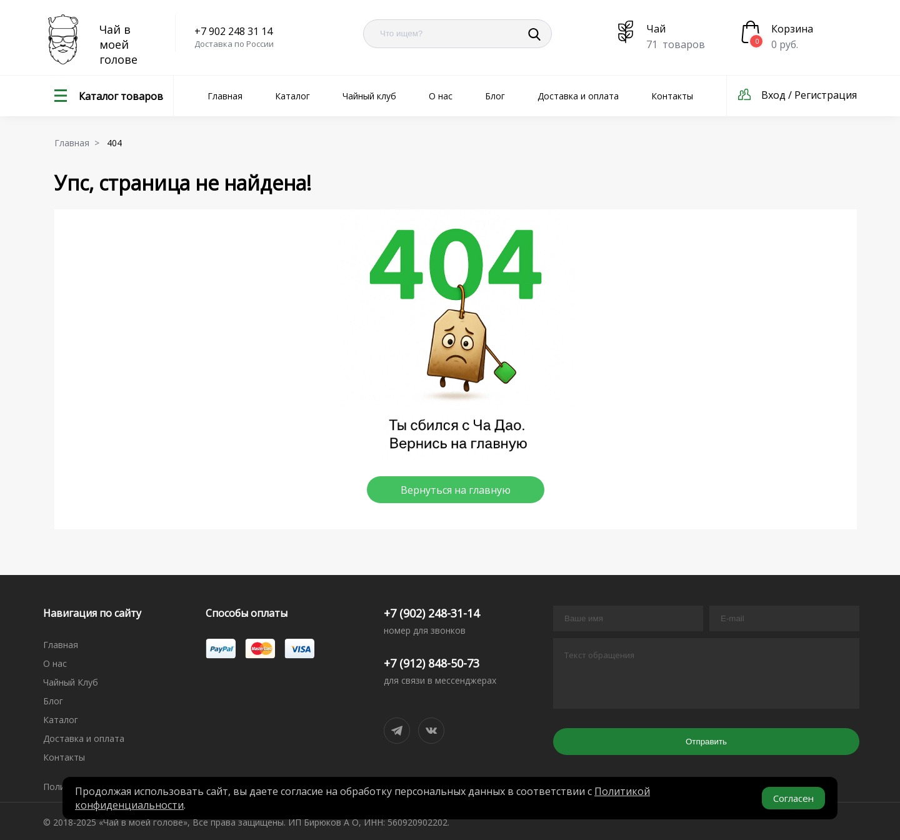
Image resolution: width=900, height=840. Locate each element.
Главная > (79, 143)
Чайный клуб (369, 96)
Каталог (292, 96)
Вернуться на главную (456, 490)
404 (117, 143)
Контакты (672, 96)
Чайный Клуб (70, 682)
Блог (495, 96)
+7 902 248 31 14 (233, 31)
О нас (440, 96)
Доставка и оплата (578, 96)
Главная (225, 96)
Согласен (793, 798)
